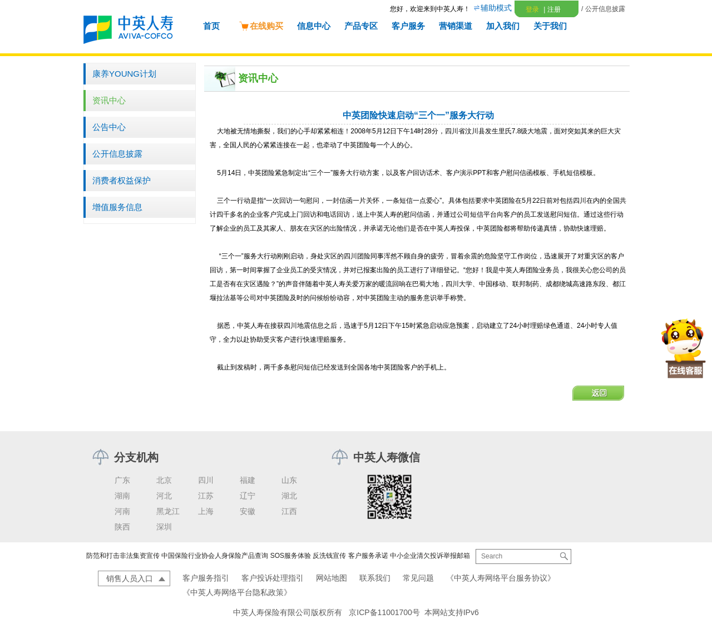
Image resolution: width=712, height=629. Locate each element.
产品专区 (361, 26)
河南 (122, 511)
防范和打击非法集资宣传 (123, 556)
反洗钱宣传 (329, 556)
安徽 (247, 511)
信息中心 (313, 26)
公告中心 (109, 127)
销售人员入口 (129, 578)
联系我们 (374, 577)
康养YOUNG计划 (124, 73)
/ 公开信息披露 (603, 9)
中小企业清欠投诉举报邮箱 (430, 556)
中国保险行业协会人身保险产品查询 (214, 556)
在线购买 (261, 26)
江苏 (206, 495)
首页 (211, 26)
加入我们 (503, 26)
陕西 (122, 526)
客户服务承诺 (368, 556)
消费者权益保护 (121, 180)
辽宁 (247, 495)
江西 (289, 511)
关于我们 (550, 26)
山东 (289, 480)
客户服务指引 (205, 577)
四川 (206, 480)
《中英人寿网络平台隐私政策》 (236, 592)
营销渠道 (455, 26)
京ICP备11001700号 (384, 612)
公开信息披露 (117, 153)
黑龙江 (168, 511)
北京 (164, 480)
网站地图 (331, 577)
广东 (122, 480)
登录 (532, 9)
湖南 (122, 495)
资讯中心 (109, 100)
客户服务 (408, 26)
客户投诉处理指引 (272, 577)
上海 (206, 511)
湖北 (289, 495)
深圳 (164, 526)
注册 (551, 9)
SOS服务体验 (290, 556)
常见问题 (418, 577)
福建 (247, 480)
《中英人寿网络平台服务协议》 (500, 577)
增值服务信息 (117, 207)
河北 (164, 495)
